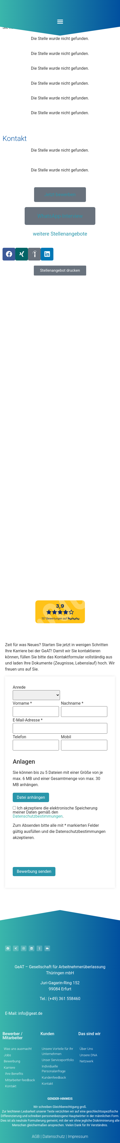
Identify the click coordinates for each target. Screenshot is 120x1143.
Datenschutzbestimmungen (38, 816)
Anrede (19, 687)
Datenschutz (53, 1136)
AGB (36, 1136)
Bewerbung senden (34, 871)
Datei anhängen (31, 797)
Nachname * (72, 703)
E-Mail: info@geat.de (23, 1013)
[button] (60, 21)
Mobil (66, 737)
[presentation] (51, 854)
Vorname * (22, 703)
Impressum (77, 1136)
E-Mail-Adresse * (27, 720)
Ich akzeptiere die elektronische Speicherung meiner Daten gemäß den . (55, 812)
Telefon (19, 737)
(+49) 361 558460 (64, 998)
